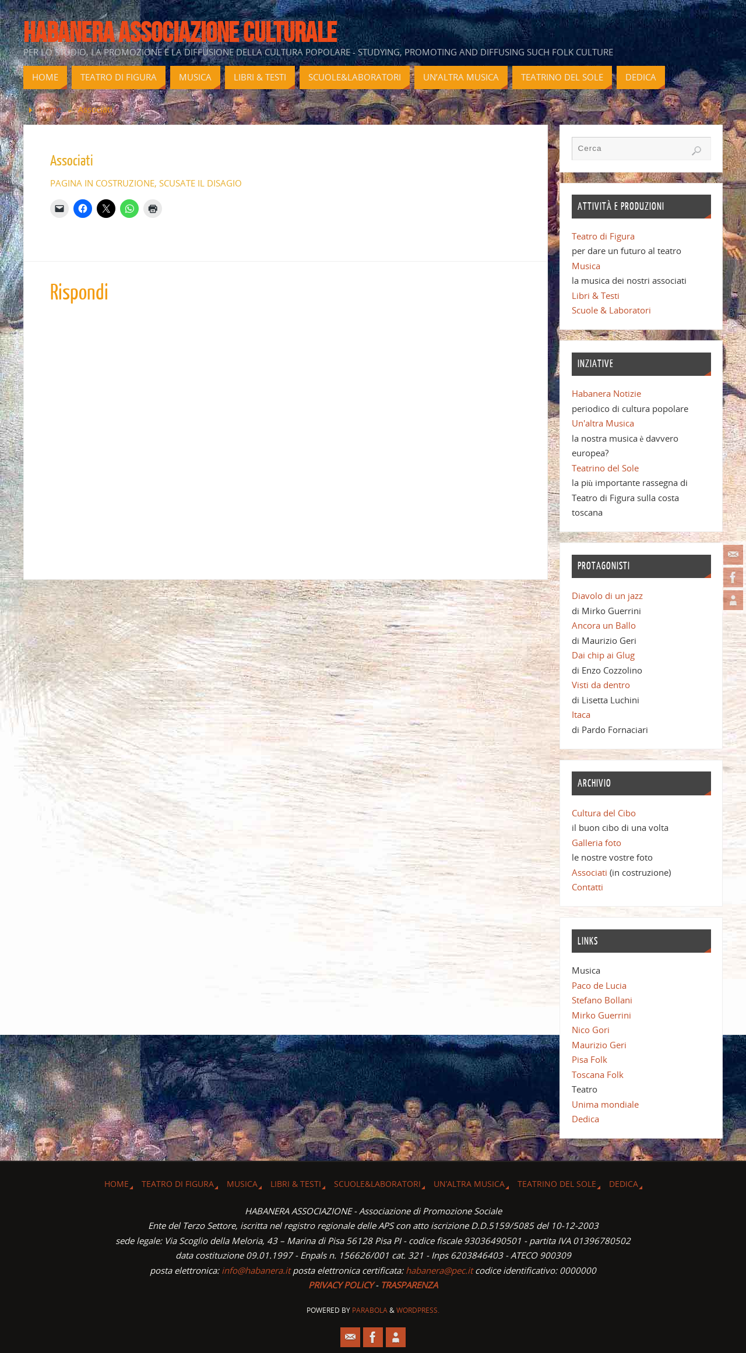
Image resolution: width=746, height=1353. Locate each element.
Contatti (587, 887)
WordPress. (417, 1310)
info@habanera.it (255, 1270)
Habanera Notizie (606, 393)
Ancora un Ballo (604, 625)
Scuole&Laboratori (377, 1184)
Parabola (370, 1310)
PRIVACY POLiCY (340, 1285)
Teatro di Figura (603, 236)
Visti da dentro (601, 684)
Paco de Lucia (599, 985)
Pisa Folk (589, 1059)
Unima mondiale (605, 1104)
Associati (589, 872)
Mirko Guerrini (601, 1015)
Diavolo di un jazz (607, 595)
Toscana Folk (598, 1074)
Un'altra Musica (603, 423)
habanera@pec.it (439, 1270)
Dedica (585, 1119)
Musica (586, 266)
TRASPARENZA (409, 1285)
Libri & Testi (596, 295)
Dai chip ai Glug (603, 655)
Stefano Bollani (602, 1000)
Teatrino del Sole (605, 468)
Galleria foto (596, 842)
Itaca (581, 714)
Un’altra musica (469, 1184)
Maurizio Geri (599, 1045)
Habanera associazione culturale (180, 32)
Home (50, 109)
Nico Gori (591, 1029)
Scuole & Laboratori (611, 310)
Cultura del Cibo (604, 813)
